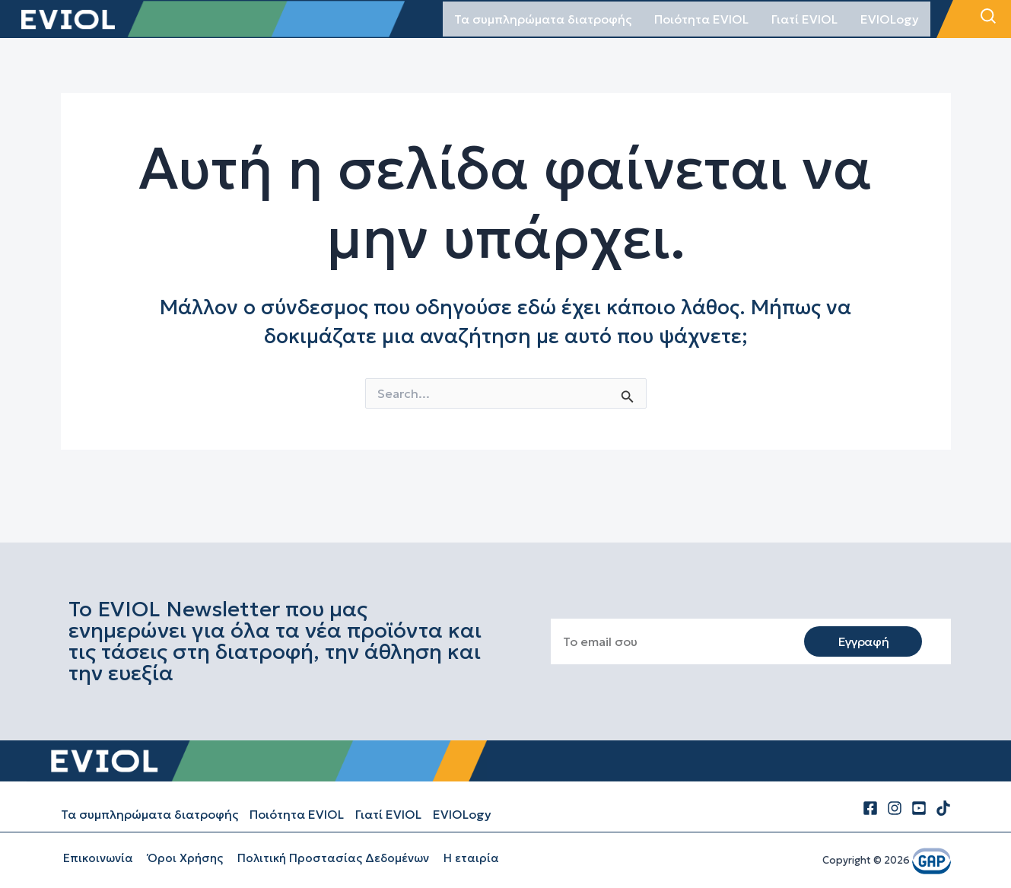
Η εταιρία (460, 858)
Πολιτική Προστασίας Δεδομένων (325, 858)
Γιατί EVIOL (804, 19)
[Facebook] (870, 808)
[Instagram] (894, 808)
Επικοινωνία (96, 858)
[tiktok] (943, 808)
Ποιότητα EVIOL (701, 19)
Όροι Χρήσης (180, 858)
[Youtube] (919, 808)
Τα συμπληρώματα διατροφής (542, 19)
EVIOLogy (889, 19)
